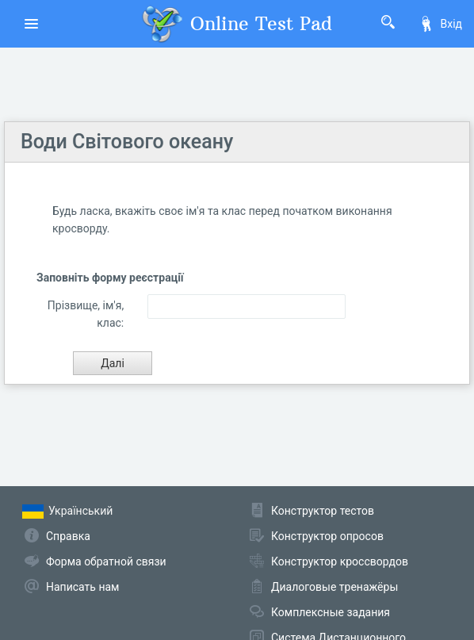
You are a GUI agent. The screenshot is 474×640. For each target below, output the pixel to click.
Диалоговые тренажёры (334, 587)
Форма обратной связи (106, 561)
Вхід (440, 24)
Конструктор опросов (327, 536)
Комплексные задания (330, 612)
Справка (68, 536)
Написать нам (82, 587)
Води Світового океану (127, 141)
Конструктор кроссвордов (339, 561)
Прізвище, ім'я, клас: (86, 314)
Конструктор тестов (322, 510)
